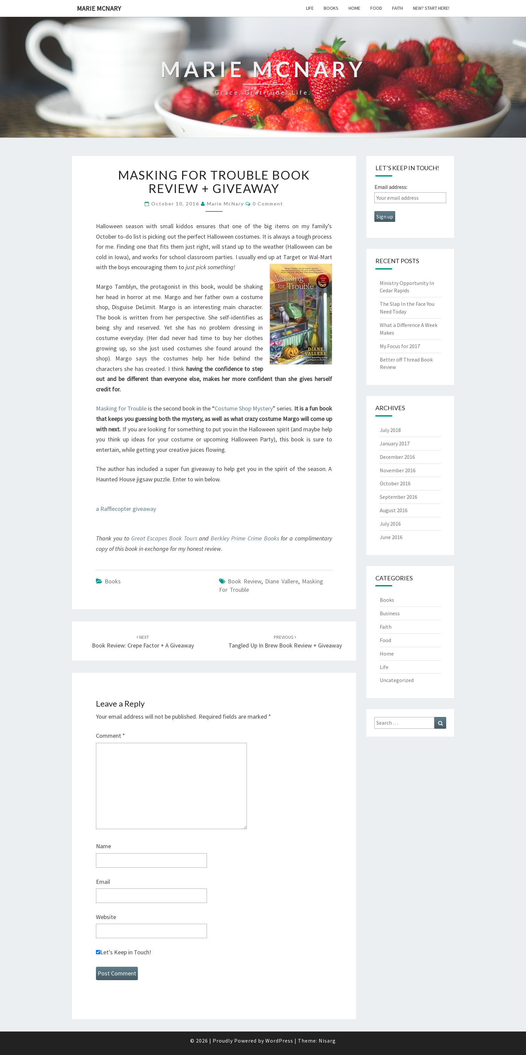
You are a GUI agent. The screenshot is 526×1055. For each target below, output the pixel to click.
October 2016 (395, 483)
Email (103, 881)
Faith (397, 8)
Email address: (390, 187)
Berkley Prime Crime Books (245, 538)
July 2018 (390, 430)
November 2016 (398, 470)
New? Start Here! (431, 8)
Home (354, 8)
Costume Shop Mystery (244, 408)
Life (310, 8)
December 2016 (397, 456)
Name (103, 846)
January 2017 (395, 443)
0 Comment (268, 203)
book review (244, 581)
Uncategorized (397, 680)
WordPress (279, 1040)
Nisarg (327, 1040)
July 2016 (390, 523)
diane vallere (281, 581)
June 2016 (391, 537)
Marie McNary (99, 8)
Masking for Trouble (121, 408)
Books (331, 8)
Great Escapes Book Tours (164, 538)
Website (106, 917)
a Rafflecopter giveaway (126, 509)
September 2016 (398, 496)
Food (376, 8)
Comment (110, 735)
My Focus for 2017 (400, 346)
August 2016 (394, 510)
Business (390, 613)
